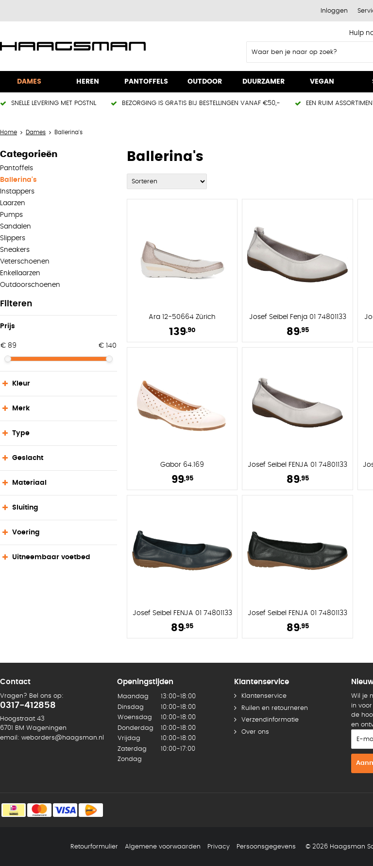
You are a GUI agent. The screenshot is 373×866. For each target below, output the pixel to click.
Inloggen (334, 11)
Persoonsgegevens (266, 847)
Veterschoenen (25, 261)
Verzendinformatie (270, 720)
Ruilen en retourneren (274, 708)
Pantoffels (16, 168)
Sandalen (15, 226)
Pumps (11, 215)
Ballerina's (18, 180)
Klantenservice (264, 696)
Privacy (218, 847)
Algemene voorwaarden (163, 847)
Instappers (17, 191)
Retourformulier (94, 847)
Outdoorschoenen (30, 285)
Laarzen (12, 203)
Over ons (255, 732)
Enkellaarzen (20, 273)
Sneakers (15, 250)
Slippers (12, 238)
